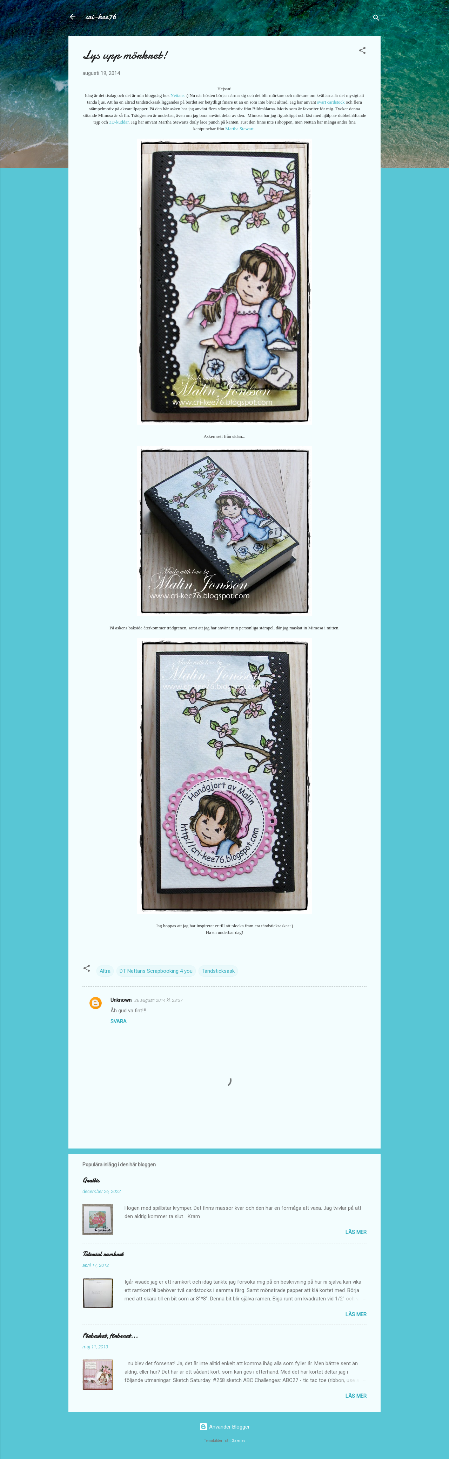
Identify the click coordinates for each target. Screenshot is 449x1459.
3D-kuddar (119, 122)
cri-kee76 (100, 16)
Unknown (121, 1000)
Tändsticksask (218, 971)
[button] (362, 51)
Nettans (177, 95)
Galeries (239, 1440)
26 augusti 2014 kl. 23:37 (158, 1000)
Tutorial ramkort (102, 1254)
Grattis (90, 1180)
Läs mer (356, 1232)
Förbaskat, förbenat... (110, 1336)
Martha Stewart (239, 128)
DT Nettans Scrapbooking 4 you (156, 971)
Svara (118, 1021)
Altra (105, 971)
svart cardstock (330, 102)
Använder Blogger (224, 1427)
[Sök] (376, 19)
